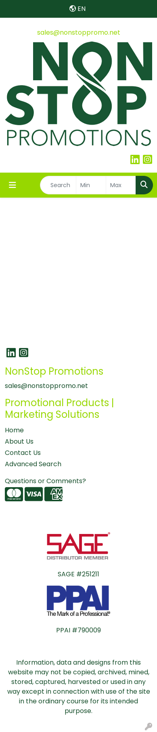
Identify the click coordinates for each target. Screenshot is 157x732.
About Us (19, 441)
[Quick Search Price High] (121, 185)
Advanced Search (33, 464)
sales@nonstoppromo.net (78, 32)
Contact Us (23, 452)
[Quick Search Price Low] (91, 185)
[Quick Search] (58, 185)
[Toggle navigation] (12, 185)
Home (14, 430)
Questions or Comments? (45, 481)
